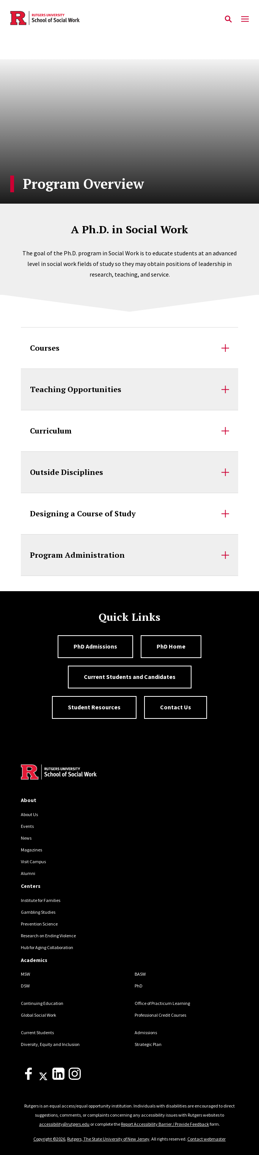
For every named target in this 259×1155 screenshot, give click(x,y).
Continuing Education (42, 1003)
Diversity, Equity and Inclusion (50, 1044)
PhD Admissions (95, 646)
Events (27, 826)
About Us (29, 814)
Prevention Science (39, 924)
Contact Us (175, 707)
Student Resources (94, 707)
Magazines (31, 850)
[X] (43, 1078)
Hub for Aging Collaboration (47, 947)
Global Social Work (38, 1015)
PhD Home (171, 646)
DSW (25, 986)
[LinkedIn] (58, 1078)
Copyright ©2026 (49, 1139)
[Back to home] (72, 773)
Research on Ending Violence (48, 935)
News (26, 838)
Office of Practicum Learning (162, 1003)
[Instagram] (75, 1078)
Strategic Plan (148, 1044)
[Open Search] (228, 19)
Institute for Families (40, 900)
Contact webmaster (206, 1139)
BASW (140, 974)
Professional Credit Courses (160, 1015)
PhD (139, 986)
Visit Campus (33, 861)
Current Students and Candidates (130, 676)
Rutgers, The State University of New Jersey (108, 1139)
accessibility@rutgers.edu (64, 1124)
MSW (25, 974)
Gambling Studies (38, 912)
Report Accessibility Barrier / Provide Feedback (165, 1124)
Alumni (28, 873)
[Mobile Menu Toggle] (245, 19)
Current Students (37, 1032)
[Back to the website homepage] (45, 18)
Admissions (146, 1032)
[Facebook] (28, 1078)
